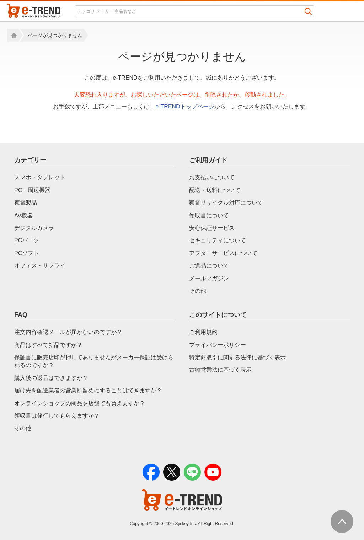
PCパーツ (26, 240)
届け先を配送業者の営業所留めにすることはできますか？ (88, 390)
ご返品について (209, 266)
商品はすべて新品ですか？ (48, 345)
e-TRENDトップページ (184, 107)
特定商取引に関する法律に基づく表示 (237, 357)
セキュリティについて (217, 240)
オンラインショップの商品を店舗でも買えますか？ (79, 403)
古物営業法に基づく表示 (220, 370)
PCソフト (26, 253)
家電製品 (25, 203)
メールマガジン (209, 278)
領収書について (209, 215)
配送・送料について (214, 190)
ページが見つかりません (55, 35)
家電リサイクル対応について (226, 203)
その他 (197, 291)
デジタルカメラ (34, 228)
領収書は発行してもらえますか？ (57, 416)
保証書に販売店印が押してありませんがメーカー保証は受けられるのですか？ (93, 361)
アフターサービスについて (223, 253)
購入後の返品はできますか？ (51, 378)
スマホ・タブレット (39, 177)
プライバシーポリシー (217, 345)
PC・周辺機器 (32, 190)
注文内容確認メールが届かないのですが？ (68, 332)
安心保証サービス (212, 228)
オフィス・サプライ (39, 266)
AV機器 (23, 215)
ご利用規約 (203, 332)
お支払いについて (212, 177)
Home (12, 35)
